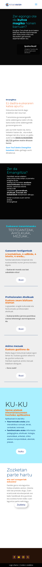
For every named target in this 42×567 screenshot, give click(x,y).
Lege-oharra (13, 565)
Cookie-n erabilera (26, 565)
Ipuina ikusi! (30, 46)
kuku (21, 451)
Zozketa (21, 504)
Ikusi (21, 279)
